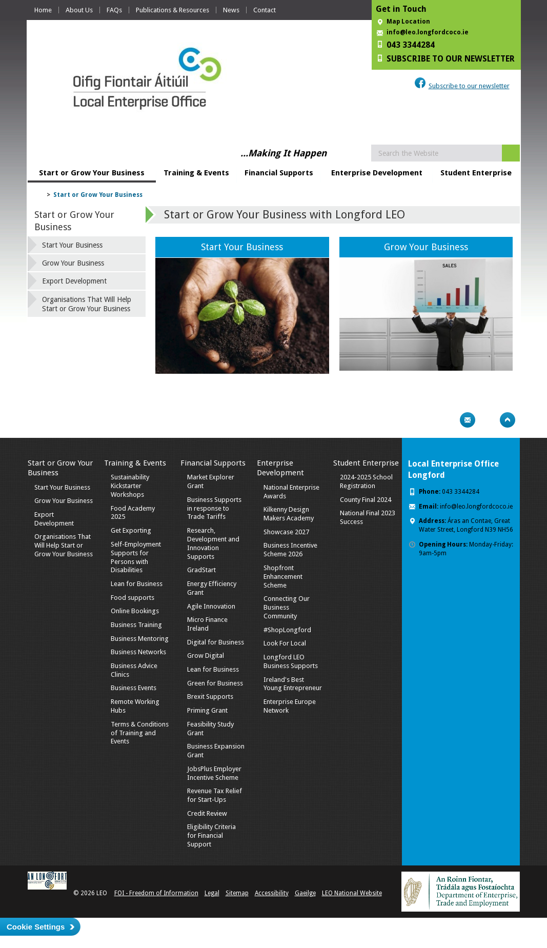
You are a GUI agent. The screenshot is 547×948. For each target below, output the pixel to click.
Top (507, 420)
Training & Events (196, 172)
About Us (79, 10)
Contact (264, 10)
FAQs (114, 10)
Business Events (133, 688)
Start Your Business (242, 246)
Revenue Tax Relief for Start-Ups (214, 795)
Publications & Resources (172, 10)
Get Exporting (131, 530)
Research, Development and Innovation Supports (213, 543)
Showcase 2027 (286, 532)
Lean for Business (137, 584)
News (231, 10)
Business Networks (138, 652)
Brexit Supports (210, 696)
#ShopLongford (287, 630)
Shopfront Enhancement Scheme (283, 576)
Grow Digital (205, 655)
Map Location (408, 21)
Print (447, 420)
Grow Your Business (426, 246)
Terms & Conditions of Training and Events (140, 732)
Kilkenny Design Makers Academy (289, 514)
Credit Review (207, 813)
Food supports (132, 597)
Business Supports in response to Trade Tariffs (214, 508)
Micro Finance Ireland (207, 624)
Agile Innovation (211, 606)
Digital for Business (215, 642)
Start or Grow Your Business (92, 172)
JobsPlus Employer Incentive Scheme (214, 773)
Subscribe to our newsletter (469, 86)
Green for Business (215, 683)
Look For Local (285, 643)
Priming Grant (207, 710)
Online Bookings (135, 611)
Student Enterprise (476, 172)
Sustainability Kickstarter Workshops (130, 485)
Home (43, 10)
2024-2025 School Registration (366, 481)
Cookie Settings (36, 926)
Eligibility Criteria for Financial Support (211, 835)
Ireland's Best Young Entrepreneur (293, 684)
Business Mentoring (140, 638)
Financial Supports (279, 172)
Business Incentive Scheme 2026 (290, 549)
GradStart (201, 570)
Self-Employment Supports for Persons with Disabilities (136, 557)
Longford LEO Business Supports (291, 661)
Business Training (136, 625)
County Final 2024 (365, 499)
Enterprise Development (376, 172)
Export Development (74, 281)
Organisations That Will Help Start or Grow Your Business (86, 304)
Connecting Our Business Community (287, 607)
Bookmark (487, 420)
